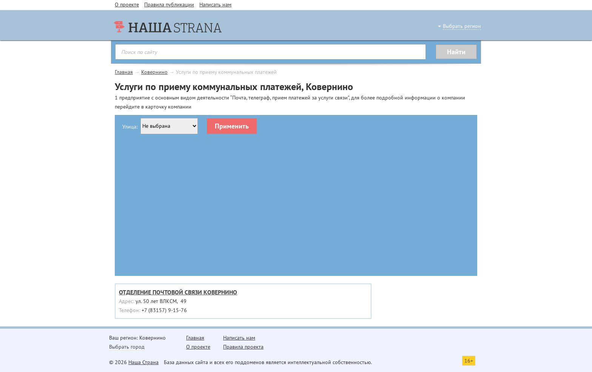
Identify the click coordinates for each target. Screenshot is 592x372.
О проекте (127, 4)
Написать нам (215, 4)
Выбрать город (127, 346)
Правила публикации (169, 4)
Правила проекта (243, 346)
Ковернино (154, 72)
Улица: (129, 126)
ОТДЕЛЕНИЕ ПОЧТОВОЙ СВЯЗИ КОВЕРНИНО (178, 292)
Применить (232, 126)
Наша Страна (143, 362)
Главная (124, 72)
